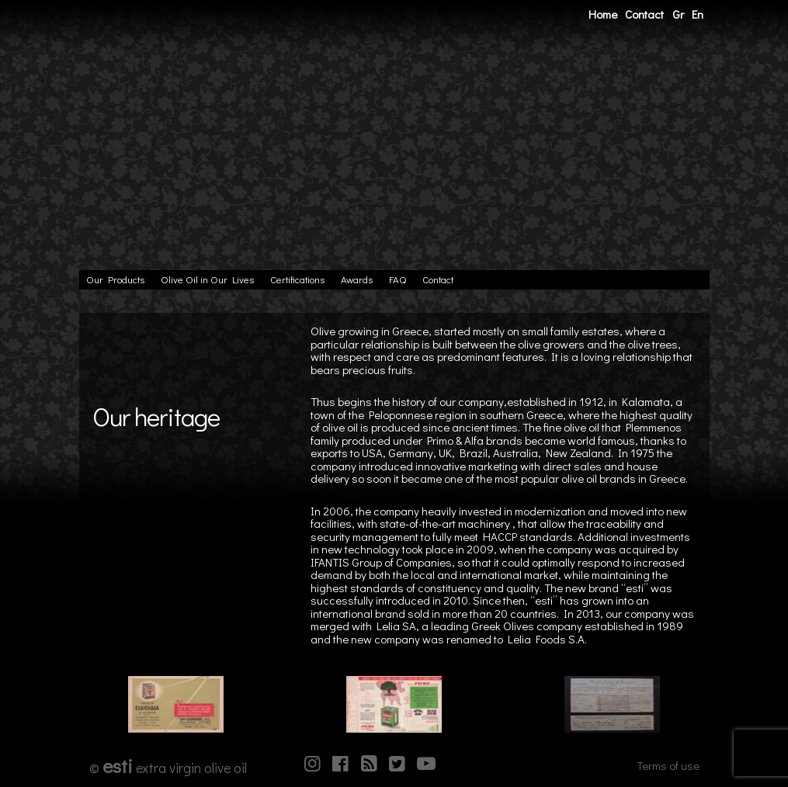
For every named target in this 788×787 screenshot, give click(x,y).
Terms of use (668, 765)
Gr (678, 14)
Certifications (297, 279)
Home (602, 14)
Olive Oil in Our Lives (207, 279)
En (697, 14)
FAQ (397, 279)
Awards (357, 279)
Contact (644, 14)
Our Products (115, 279)
